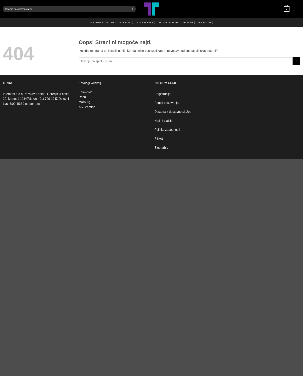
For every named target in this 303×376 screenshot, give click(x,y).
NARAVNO (126, 22)
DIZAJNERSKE (145, 22)
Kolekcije (205, 22)
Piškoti (158, 138)
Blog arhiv (161, 147)
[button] (286, 9)
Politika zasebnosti (167, 129)
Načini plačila (163, 120)
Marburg (84, 102)
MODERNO (96, 22)
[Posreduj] (132, 9)
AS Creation (87, 107)
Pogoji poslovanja (166, 102)
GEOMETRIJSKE (168, 22)
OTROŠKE (188, 22)
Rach (82, 97)
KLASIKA (111, 22)
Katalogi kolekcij (90, 83)
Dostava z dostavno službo (172, 111)
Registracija (162, 94)
